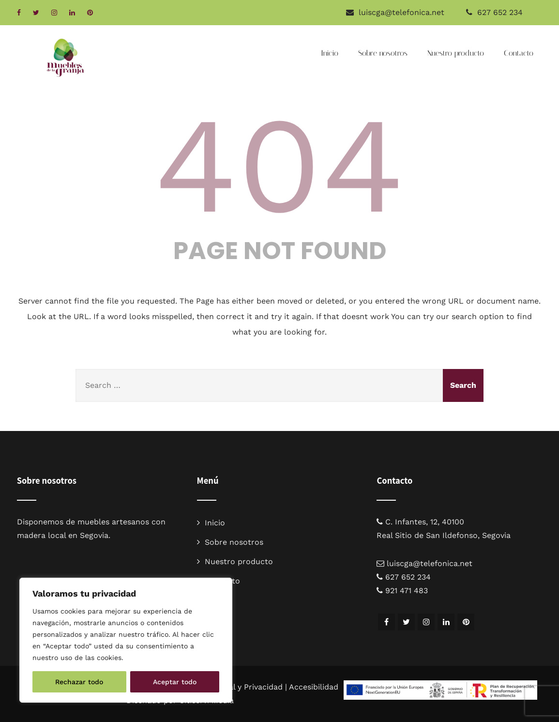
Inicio (329, 53)
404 (280, 165)
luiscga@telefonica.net (429, 563)
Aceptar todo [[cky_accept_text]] (174, 682)
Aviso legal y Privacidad (239, 686)
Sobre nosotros (383, 53)
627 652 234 (500, 12)
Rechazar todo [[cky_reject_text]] (79, 682)
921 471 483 (406, 590)
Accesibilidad (313, 686)
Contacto (518, 53)
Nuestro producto (455, 53)
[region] (125, 640)
